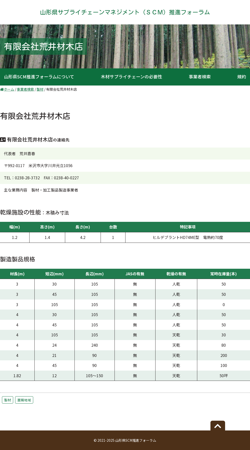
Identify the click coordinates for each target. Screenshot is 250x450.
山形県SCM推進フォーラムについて (39, 76)
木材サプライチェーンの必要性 (131, 76)
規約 (241, 76)
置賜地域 (24, 399)
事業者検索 (200, 76)
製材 (7, 399)
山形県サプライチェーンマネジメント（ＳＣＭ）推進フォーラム (125, 12)
